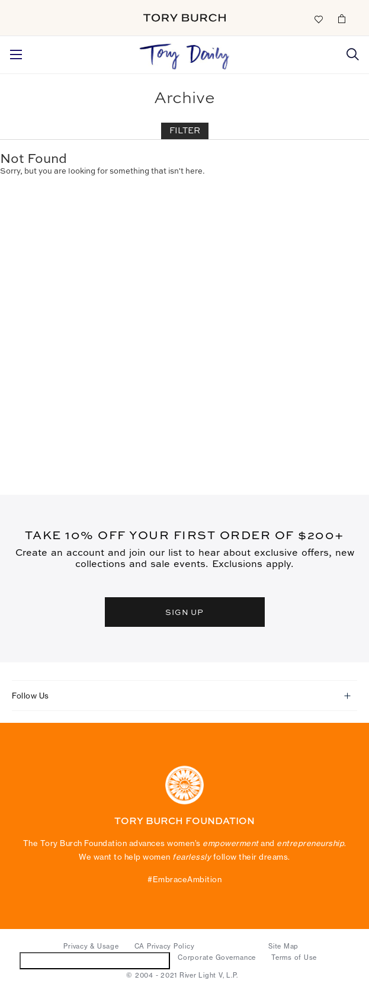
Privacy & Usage (90, 946)
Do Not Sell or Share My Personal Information (95, 960)
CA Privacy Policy (164, 946)
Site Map (283, 946)
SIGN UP (184, 612)
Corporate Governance (217, 957)
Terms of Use (294, 957)
